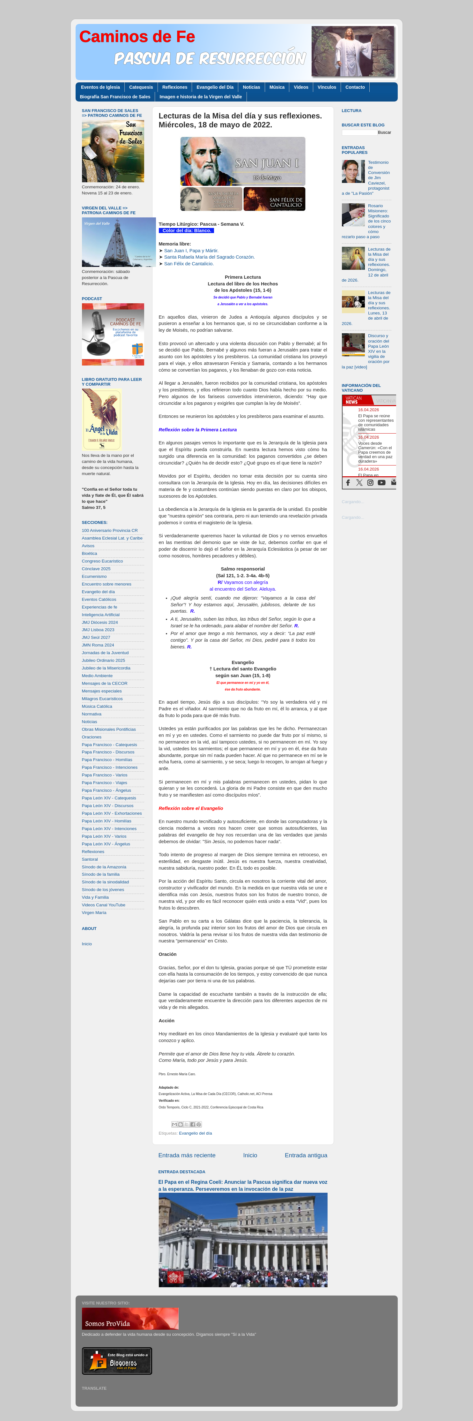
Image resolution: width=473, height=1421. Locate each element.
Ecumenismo (94, 576)
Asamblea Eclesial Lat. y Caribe (112, 538)
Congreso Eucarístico (102, 561)
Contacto (355, 87)
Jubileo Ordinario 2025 (103, 660)
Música (277, 87)
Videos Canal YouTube (104, 905)
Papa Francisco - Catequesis (109, 744)
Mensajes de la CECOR (105, 683)
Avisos (88, 545)
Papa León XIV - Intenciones (109, 828)
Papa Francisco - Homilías (107, 759)
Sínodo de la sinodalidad (105, 882)
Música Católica (97, 706)
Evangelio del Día (214, 87)
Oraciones (92, 737)
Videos (301, 87)
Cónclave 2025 (96, 568)
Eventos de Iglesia (100, 87)
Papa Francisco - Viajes (104, 782)
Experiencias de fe (99, 607)
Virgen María (94, 912)
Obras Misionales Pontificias (109, 729)
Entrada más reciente (187, 1155)
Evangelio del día (195, 1133)
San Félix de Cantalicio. (189, 263)
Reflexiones (175, 87)
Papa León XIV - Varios (104, 836)
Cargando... (353, 501)
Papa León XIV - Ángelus (106, 844)
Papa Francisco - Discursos (108, 752)
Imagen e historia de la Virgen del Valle (200, 96)
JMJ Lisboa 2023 (98, 629)
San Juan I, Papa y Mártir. (191, 250)
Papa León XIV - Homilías (106, 821)
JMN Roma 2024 (98, 645)
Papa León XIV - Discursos (108, 805)
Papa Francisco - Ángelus (106, 790)
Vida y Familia (95, 897)
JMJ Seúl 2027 (96, 637)
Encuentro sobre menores (106, 584)
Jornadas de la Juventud (105, 652)
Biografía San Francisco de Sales (115, 96)
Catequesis (141, 87)
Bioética (89, 553)
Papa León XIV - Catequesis (109, 798)
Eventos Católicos (99, 599)
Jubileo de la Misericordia (106, 668)
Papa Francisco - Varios (105, 775)
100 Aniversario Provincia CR (110, 530)
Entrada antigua (306, 1155)
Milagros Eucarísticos (102, 698)
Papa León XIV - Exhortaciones (112, 813)
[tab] (357, 400)
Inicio (250, 1155)
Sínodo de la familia (101, 874)
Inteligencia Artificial (101, 614)
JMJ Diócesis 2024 (100, 622)
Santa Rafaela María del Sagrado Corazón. (209, 257)
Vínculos (327, 87)
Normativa (92, 714)
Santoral (90, 859)
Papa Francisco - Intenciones (110, 767)
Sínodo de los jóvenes (103, 889)
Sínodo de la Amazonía (104, 867)
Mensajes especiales (102, 691)
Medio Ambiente (97, 675)
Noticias (251, 87)
